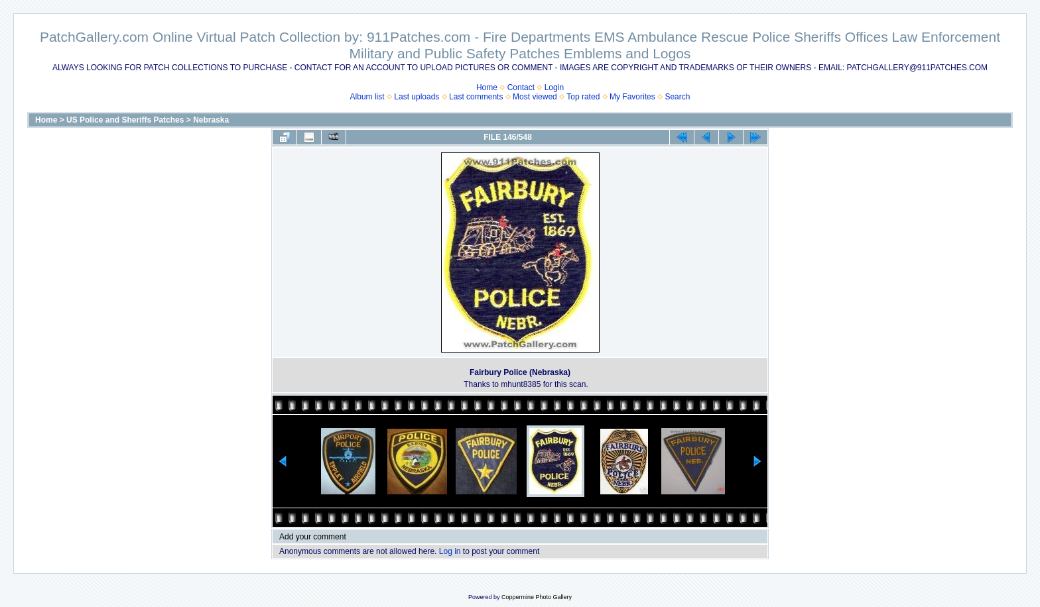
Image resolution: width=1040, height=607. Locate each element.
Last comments (476, 96)
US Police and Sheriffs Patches (125, 120)
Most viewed (535, 96)
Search (677, 96)
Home (486, 87)
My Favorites (632, 96)
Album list (367, 96)
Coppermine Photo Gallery (536, 597)
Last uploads (416, 96)
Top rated (583, 96)
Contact (521, 87)
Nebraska (211, 120)
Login (554, 87)
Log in (450, 551)
